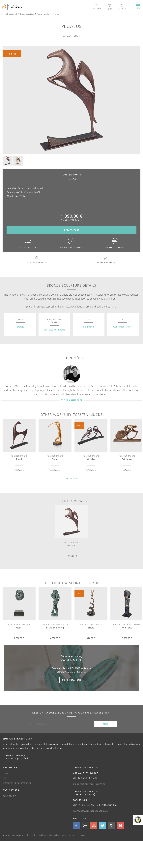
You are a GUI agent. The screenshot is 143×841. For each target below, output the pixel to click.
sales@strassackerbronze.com (90, 811)
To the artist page (71, 400)
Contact (6, 773)
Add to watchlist (36, 259)
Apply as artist (9, 795)
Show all (71, 478)
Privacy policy (31, 835)
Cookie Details (44, 835)
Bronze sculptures (27, 14)
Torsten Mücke (43, 14)
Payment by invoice (115, 243)
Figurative (88, 326)
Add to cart (71, 230)
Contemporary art (122, 326)
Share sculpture (105, 259)
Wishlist (96, 7)
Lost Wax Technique (54, 329)
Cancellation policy (58, 835)
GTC (69, 835)
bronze (20, 326)
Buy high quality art (9, 14)
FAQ (5, 778)
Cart (110, 7)
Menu (138, 5)
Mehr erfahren (71, 680)
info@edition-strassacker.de (89, 784)
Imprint (75, 835)
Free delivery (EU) (28, 243)
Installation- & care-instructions (17, 783)
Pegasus (56, 14)
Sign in (122, 7)
